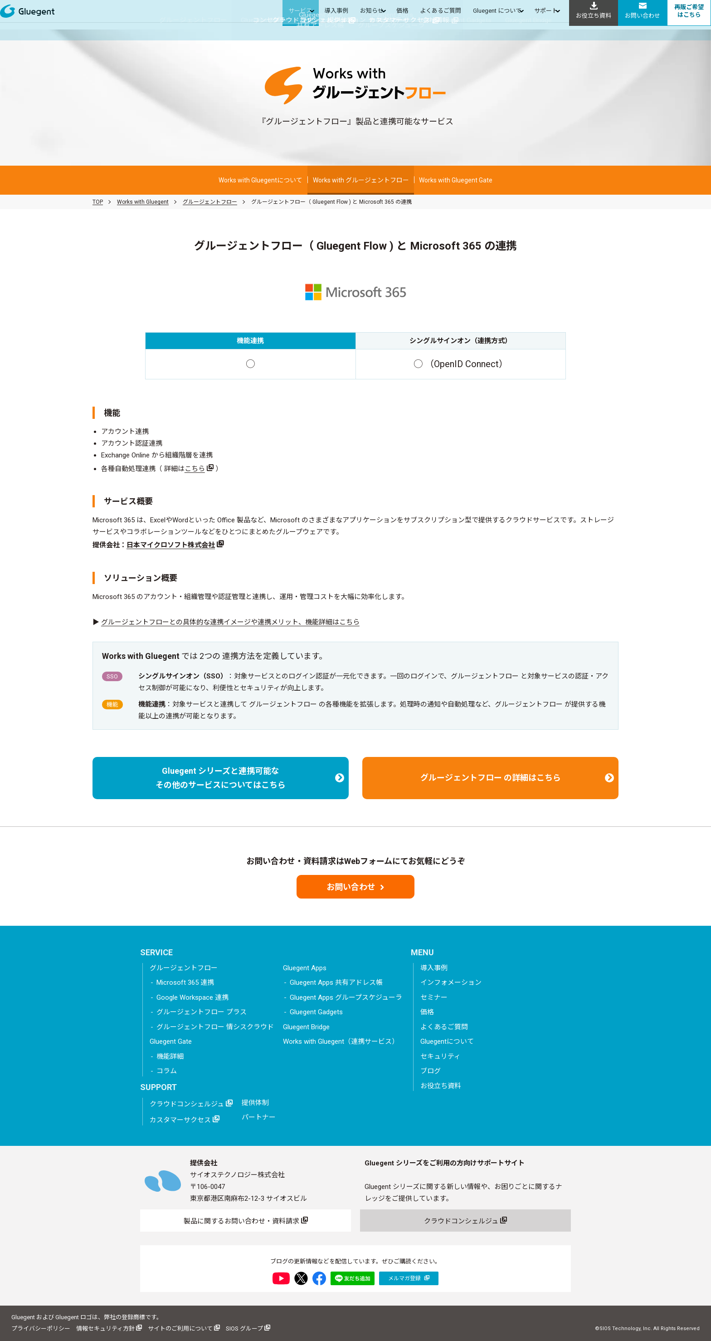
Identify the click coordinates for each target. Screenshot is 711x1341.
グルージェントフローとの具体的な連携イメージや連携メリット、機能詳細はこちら (230, 622)
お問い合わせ (355, 887)
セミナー (434, 997)
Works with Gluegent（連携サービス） (341, 1041)
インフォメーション (451, 982)
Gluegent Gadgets (316, 1012)
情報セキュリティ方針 (109, 1328)
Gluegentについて (447, 1041)
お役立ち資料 (440, 1086)
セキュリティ (440, 1056)
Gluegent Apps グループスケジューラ (346, 997)
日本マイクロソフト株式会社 (171, 545)
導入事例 (434, 968)
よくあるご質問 (444, 1027)
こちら (195, 469)
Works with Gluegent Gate (455, 180)
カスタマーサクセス (184, 1119)
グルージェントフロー (210, 202)
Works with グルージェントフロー (361, 180)
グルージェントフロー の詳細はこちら (517, 777)
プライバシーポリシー (40, 1328)
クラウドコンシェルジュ (191, 1103)
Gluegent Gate (171, 1041)
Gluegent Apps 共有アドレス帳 (336, 982)
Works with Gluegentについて (260, 180)
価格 (427, 1012)
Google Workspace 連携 (192, 997)
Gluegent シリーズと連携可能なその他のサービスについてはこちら (250, 778)
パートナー (259, 1117)
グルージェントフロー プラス (201, 1012)
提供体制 (255, 1103)
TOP (98, 202)
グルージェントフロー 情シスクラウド (215, 1027)
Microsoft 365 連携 (185, 982)
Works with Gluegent (143, 202)
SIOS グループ (248, 1328)
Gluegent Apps (304, 968)
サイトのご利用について (184, 1328)
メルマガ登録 (408, 1278)
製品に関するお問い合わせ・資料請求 (246, 1220)
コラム (166, 1071)
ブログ (430, 1071)
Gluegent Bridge (306, 1027)
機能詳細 (170, 1056)
